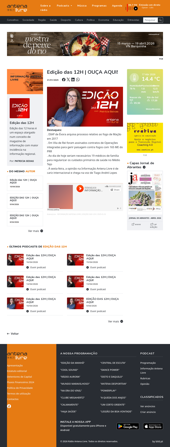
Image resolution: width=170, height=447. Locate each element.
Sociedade (28, 20)
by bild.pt (157, 441)
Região (42, 20)
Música (82, 5)
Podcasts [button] (63, 5)
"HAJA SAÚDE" (68, 411)
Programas (99, 5)
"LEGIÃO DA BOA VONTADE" (116, 411)
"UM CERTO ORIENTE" (112, 404)
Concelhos (12, 20)
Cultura (79, 20)
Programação (148, 362)
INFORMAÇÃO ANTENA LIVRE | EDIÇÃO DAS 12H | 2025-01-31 (81, 214)
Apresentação (15, 365)
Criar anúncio (148, 412)
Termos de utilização (18, 393)
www (136, 224)
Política (90, 20)
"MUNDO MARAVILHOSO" (75, 383)
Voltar (13, 333)
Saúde (53, 20)
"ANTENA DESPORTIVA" (113, 383)
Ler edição (153, 226)
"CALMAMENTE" (69, 404)
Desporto (66, 20)
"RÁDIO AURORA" (70, 376)
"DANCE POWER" (110, 369)
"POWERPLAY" (108, 390)
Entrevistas (133, 20)
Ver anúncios (147, 406)
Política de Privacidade (20, 387)
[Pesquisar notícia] (150, 20)
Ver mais (35, 231)
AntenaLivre (51, 214)
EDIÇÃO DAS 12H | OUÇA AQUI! (25, 201)
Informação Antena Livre (151, 370)
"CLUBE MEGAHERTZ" (72, 397)
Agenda (117, 5)
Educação (118, 20)
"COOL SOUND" (69, 369)
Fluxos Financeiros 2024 (20, 382)
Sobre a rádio (45, 8)
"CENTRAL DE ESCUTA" (113, 362)
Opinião (144, 383)
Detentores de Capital (19, 376)
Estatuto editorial (17, 371)
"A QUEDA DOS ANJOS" (113, 397)
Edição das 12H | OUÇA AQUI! (25, 183)
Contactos (12, 399)
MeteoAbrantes (153, 109)
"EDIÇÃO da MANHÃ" (72, 362)
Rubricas (145, 378)
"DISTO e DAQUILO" (111, 376)
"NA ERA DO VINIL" (71, 390)
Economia (103, 20)
